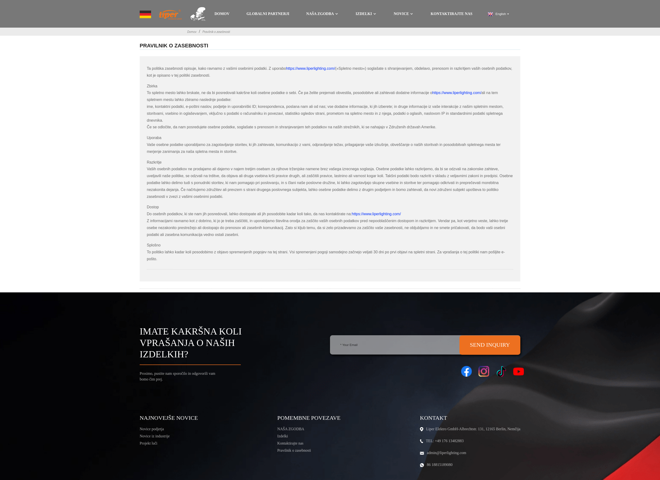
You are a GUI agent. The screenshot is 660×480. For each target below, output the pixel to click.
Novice (404, 14)
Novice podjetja (152, 429)
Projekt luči (148, 443)
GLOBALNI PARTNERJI (267, 14)
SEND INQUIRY (490, 345)
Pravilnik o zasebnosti (216, 32)
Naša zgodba (322, 14)
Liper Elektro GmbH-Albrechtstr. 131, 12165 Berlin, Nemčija (473, 429)
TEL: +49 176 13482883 (445, 441)
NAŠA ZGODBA (290, 429)
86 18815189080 (440, 465)
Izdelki (366, 14)
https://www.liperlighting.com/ (310, 68)
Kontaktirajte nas (451, 14)
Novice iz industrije (155, 436)
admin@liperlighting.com (446, 453)
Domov (221, 14)
